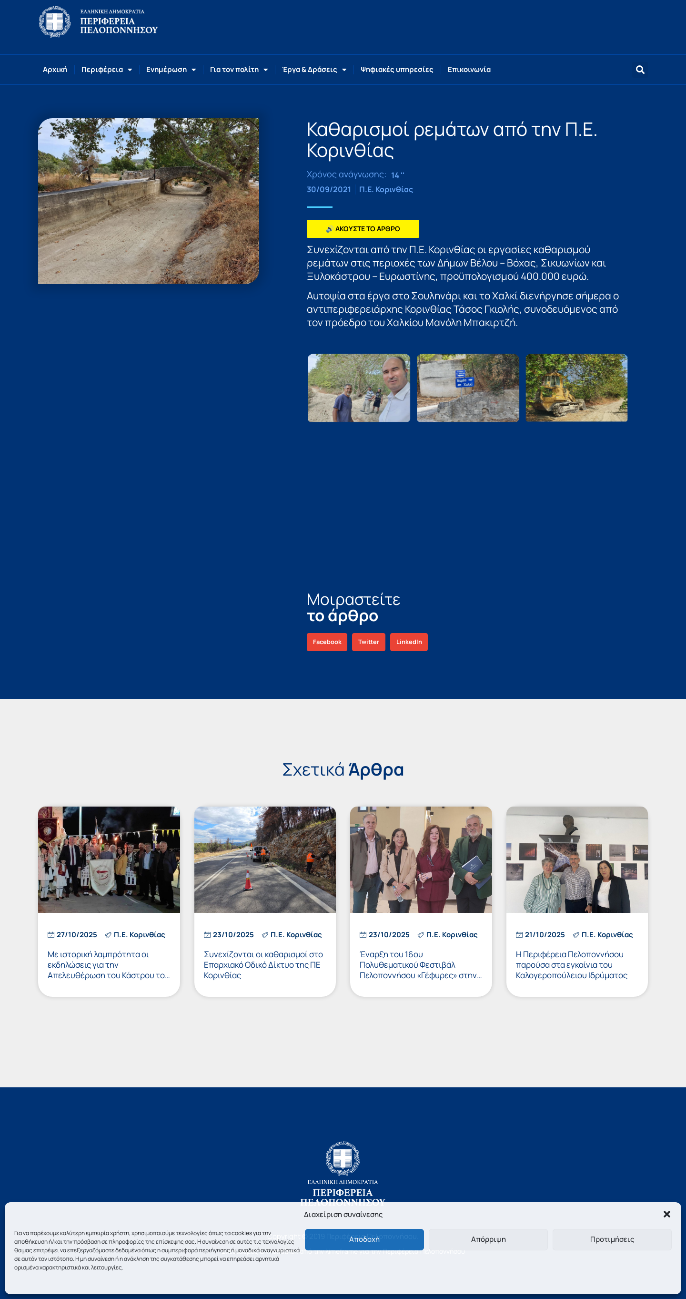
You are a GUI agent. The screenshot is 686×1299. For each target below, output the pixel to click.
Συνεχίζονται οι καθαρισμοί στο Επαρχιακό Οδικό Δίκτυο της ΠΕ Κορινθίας (263, 965)
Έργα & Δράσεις (314, 69)
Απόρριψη (488, 1239)
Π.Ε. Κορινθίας (386, 189)
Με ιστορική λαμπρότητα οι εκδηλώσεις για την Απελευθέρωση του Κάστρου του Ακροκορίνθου (109, 970)
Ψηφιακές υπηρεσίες (397, 69)
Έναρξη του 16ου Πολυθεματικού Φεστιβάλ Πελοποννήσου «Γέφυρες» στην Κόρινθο (418, 970)
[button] (667, 1214)
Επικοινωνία (469, 69)
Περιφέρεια (106, 69)
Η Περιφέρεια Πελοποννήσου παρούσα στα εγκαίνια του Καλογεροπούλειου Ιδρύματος (571, 965)
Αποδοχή (364, 1239)
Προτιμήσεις (612, 1239)
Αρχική (55, 69)
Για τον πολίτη (239, 69)
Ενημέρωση (171, 69)
